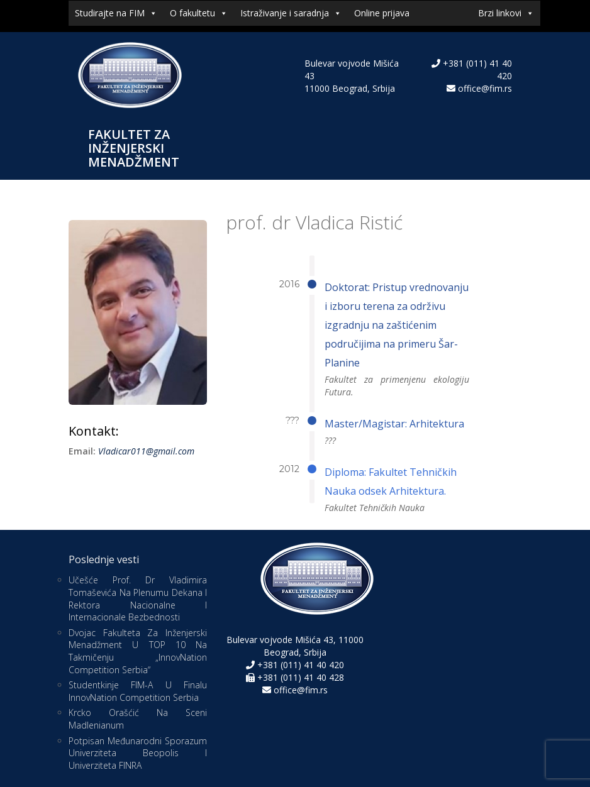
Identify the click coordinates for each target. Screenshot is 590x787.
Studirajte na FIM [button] (116, 13)
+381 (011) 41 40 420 (299, 665)
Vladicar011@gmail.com (146, 451)
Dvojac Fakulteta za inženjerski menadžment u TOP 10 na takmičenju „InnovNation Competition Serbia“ (138, 651)
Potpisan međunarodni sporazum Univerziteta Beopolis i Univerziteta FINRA (138, 753)
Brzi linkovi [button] (506, 13)
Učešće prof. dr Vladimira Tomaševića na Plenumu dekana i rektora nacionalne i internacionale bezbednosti (138, 598)
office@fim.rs (485, 88)
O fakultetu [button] (199, 13)
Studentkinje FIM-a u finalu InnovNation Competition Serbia (138, 691)
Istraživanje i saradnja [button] (291, 13)
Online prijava (381, 13)
